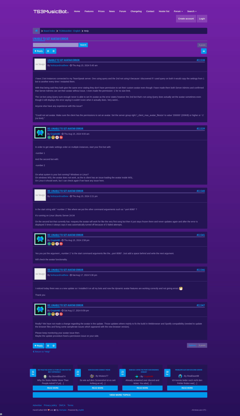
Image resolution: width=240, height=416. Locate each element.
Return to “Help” (41, 351)
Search (192, 11)
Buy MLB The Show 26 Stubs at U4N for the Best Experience (54, 371)
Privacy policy (50, 405)
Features (89, 11)
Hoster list (164, 11)
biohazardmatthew (59, 65)
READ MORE (52, 388)
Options (192, 345)
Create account (186, 18)
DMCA (62, 405)
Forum (122, 11)
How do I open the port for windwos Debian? (144, 371)
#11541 (201, 235)
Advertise (37, 405)
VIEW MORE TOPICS (119, 395)
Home (77, 11)
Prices (101, 11)
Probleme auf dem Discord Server (188, 370)
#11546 (201, 269)
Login (202, 18)
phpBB (81, 410)
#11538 (201, 60)
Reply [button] (39, 51)
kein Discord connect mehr (99, 370)
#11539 (201, 128)
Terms (70, 405)
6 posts (202, 45)
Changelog (136, 11)
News (112, 11)
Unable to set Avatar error (50, 38)
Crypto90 (55, 134)
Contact (150, 11)
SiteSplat (62, 410)
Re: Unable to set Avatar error (65, 128)
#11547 (201, 305)
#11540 (201, 191)
